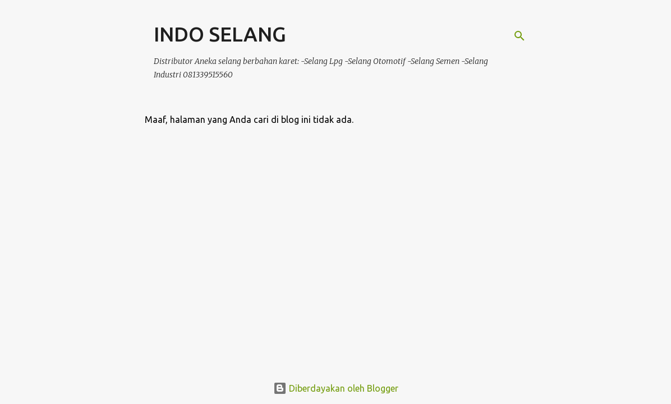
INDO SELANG (220, 33)
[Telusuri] (519, 35)
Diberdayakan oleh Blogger (335, 388)
